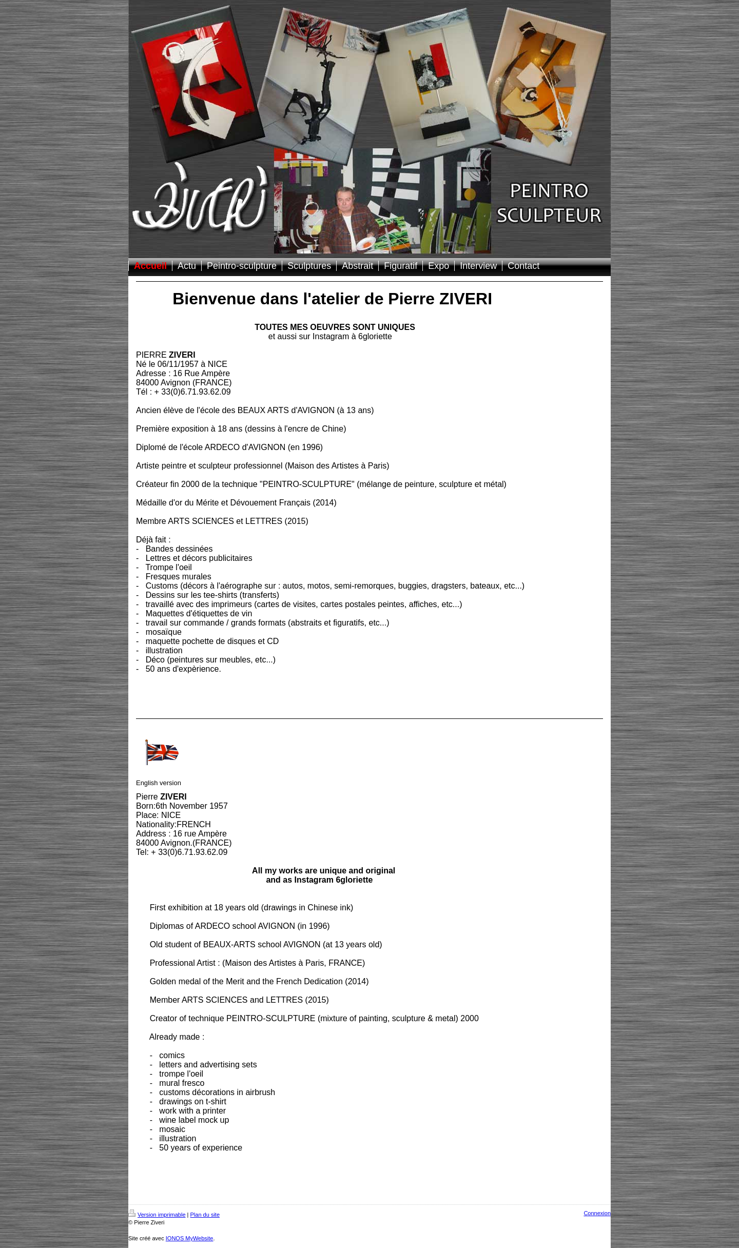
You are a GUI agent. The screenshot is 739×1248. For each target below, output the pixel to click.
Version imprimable (157, 1215)
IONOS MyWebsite (189, 1238)
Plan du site (205, 1215)
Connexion (597, 1213)
